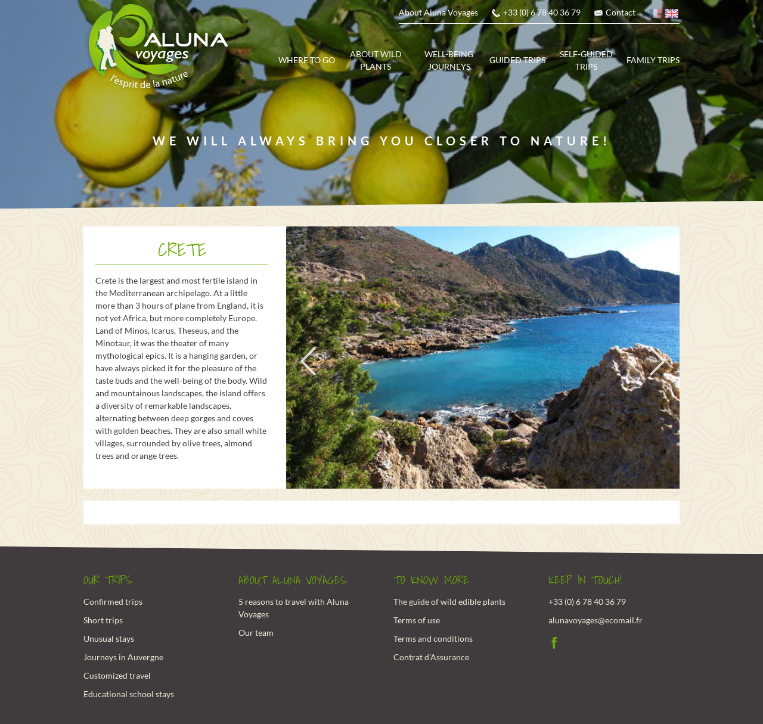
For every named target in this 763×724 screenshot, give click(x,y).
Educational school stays (128, 694)
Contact (620, 12)
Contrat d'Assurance (431, 657)
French (656, 15)
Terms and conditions (433, 638)
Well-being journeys (448, 60)
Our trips (107, 580)
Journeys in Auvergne (123, 657)
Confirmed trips (112, 601)
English (672, 15)
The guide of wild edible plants (449, 601)
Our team (256, 632)
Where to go (306, 60)
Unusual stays (108, 638)
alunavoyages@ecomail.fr (595, 620)
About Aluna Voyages (438, 12)
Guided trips (517, 60)
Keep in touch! (585, 580)
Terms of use (416, 620)
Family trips (653, 60)
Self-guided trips (586, 60)
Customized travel (117, 675)
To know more (431, 580)
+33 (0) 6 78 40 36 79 (542, 12)
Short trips (103, 620)
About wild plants (376, 60)
